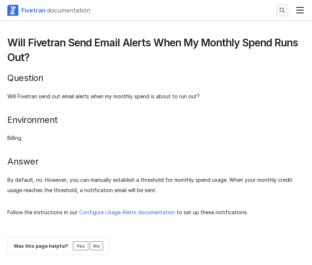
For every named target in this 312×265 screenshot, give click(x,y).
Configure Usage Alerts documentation (127, 212)
